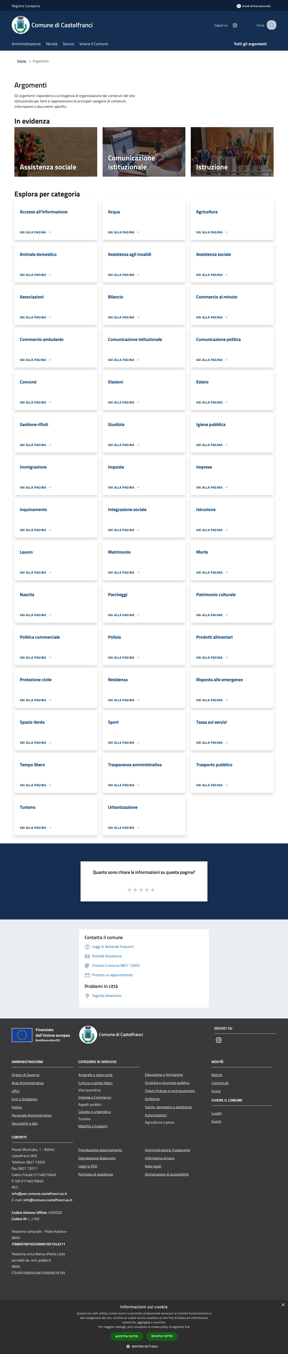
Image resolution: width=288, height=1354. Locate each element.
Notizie (217, 1074)
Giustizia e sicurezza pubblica (167, 1082)
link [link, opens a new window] (187, 1327)
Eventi (216, 1121)
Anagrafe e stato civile (95, 1074)
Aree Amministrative (28, 1083)
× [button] (283, 1305)
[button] (144, 1346)
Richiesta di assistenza (95, 1174)
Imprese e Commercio (94, 1097)
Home (21, 61)
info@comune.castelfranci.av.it (47, 1200)
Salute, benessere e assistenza (168, 1107)
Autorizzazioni (156, 1115)
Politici (17, 1107)
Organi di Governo (25, 1074)
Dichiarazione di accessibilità (167, 1174)
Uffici (16, 1091)
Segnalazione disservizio (96, 1158)
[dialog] (144, 1327)
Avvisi (216, 1091)
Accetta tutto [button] (126, 1336)
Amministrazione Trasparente (167, 1150)
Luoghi (217, 1113)
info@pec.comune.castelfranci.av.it (39, 1193)
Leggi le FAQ (87, 1166)
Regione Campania (26, 6)
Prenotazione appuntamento (100, 1150)
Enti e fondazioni (24, 1099)
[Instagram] (230, 25)
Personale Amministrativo (32, 1115)
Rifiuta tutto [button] (162, 1336)
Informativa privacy (160, 1158)
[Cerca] (271, 25)
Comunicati (220, 1083)
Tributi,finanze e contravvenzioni (170, 1090)
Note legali (153, 1166)
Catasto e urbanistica (94, 1111)
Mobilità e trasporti (93, 1126)
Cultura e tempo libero (95, 1083)
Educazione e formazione (164, 1074)
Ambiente (152, 1099)
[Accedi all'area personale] (253, 6)
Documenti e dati (25, 1123)
